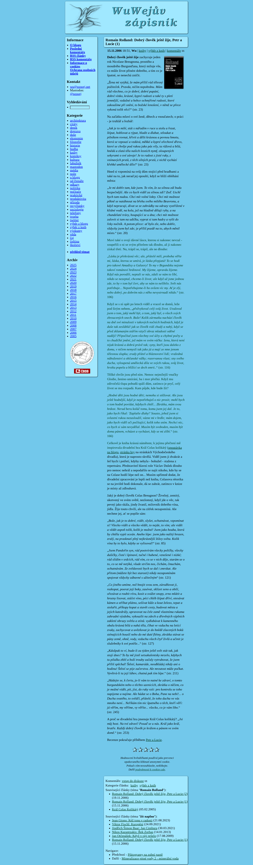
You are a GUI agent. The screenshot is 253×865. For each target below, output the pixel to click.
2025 (73, 265)
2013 (73, 308)
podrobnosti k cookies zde (150, 769)
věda (73, 234)
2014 (73, 304)
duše (73, 135)
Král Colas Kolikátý (125, 809)
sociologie (77, 209)
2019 (73, 286)
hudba (74, 149)
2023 (73, 272)
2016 (73, 297)
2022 (73, 276)
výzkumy (76, 231)
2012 (73, 311)
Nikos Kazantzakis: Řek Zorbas (132, 832)
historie (75, 145)
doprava (75, 131)
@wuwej (75, 94)
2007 (73, 329)
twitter (74, 220)
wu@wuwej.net (80, 87)
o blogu (75, 177)
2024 (73, 268)
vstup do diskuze (133, 781)
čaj (72, 238)
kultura (74, 159)
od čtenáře (77, 181)
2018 (73, 290)
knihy (142, 51)
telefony (75, 213)
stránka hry (127, 452)
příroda (75, 202)
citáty (73, 124)
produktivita (78, 199)
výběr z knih (156, 51)
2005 (73, 336)
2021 (73, 279)
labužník (75, 163)
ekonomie (76, 138)
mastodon (76, 167)
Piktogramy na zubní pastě (145, 854)
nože (73, 174)
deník (73, 127)
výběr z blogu (79, 223)
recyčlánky (77, 206)
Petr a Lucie (154, 740)
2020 (73, 283)
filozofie (75, 142)
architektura (78, 120)
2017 (73, 293)
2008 (73, 325)
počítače (75, 191)
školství (75, 245)
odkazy (74, 184)
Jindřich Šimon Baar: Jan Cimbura (134, 828)
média (74, 170)
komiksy (75, 156)
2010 (73, 318)
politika (75, 188)
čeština (74, 241)
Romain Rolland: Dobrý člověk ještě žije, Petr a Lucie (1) (150, 801)
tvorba (74, 216)
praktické (76, 195)
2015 (73, 300)
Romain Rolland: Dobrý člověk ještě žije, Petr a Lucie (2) (150, 794)
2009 (73, 322)
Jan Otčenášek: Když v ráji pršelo (134, 836)
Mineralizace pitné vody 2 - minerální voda (150, 858)
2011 (73, 315)
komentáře (174, 51)
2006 (73, 332)
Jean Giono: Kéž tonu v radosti (132, 820)
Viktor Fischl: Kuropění (127, 824)
